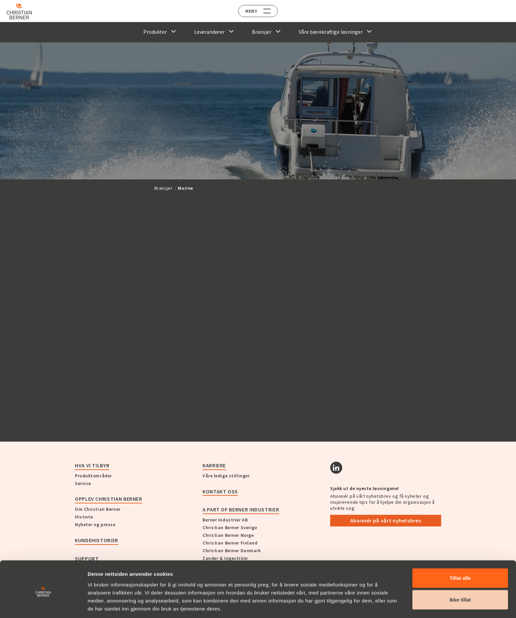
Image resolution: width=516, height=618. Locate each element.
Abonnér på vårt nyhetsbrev (385, 520)
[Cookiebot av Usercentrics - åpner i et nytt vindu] (43, 605)
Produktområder (93, 476)
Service (83, 483)
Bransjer (163, 188)
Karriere (214, 465)
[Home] (24, 11)
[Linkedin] (336, 468)
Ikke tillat (460, 574)
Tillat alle (460, 552)
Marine (185, 188)
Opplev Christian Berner (108, 498)
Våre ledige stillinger (226, 476)
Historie (84, 517)
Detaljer (358, 605)
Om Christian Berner (98, 509)
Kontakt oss (220, 491)
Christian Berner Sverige (230, 527)
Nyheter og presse (95, 524)
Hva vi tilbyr (92, 465)
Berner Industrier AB (225, 520)
